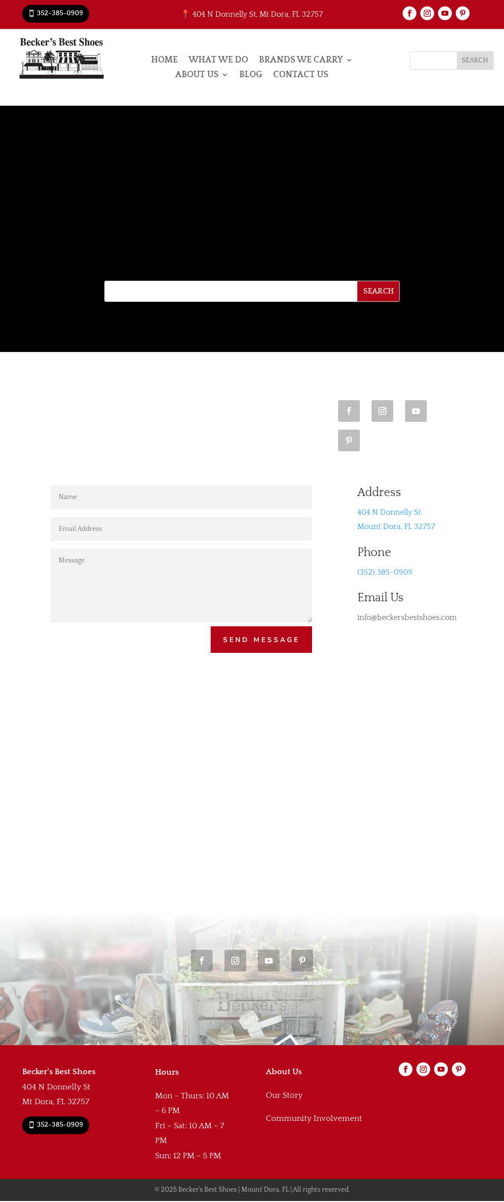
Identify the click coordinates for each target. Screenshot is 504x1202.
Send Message (260, 640)
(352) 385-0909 (384, 572)
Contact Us (300, 75)
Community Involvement (314, 1119)
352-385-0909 (60, 13)
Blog (250, 75)
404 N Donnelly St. (389, 512)
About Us (197, 75)
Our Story (284, 1096)
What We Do (218, 61)
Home (164, 61)
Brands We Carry (301, 61)
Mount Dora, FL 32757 (396, 526)
